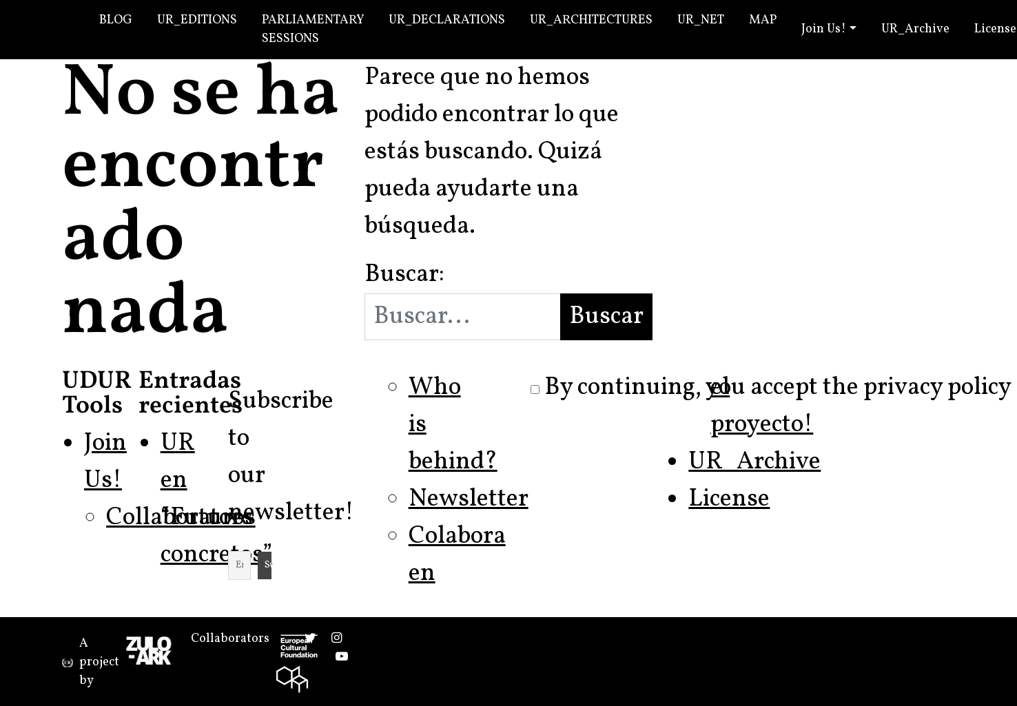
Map (763, 20)
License (729, 499)
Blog (115, 20)
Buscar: (404, 275)
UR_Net (700, 20)
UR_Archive (915, 29)
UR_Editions (197, 20)
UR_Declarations (447, 20)
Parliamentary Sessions (313, 30)
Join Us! (823, 29)
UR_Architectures (591, 20)
